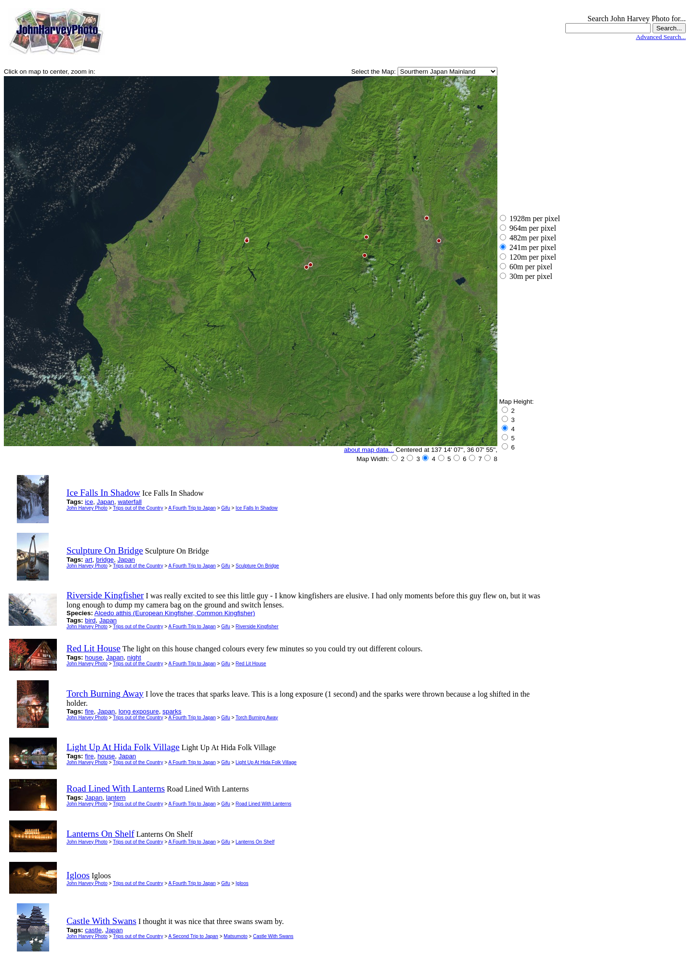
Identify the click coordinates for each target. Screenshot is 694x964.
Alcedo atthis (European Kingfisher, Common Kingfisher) (174, 613)
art (89, 559)
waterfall (130, 501)
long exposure (139, 711)
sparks (171, 711)
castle (93, 930)
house (93, 657)
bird (90, 620)
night (134, 657)
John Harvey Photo (87, 508)
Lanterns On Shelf (255, 842)
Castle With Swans (273, 936)
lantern (116, 797)
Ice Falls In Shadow (257, 508)
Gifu (225, 508)
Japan (105, 501)
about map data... (369, 449)
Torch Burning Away (257, 717)
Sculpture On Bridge (257, 565)
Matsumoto (235, 936)
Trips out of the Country (138, 508)
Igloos (242, 883)
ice (89, 501)
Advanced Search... (661, 36)
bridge (105, 559)
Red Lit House (251, 663)
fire (89, 711)
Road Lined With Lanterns (264, 803)
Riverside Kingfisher (257, 626)
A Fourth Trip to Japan (191, 508)
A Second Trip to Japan (193, 936)
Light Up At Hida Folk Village (266, 762)
